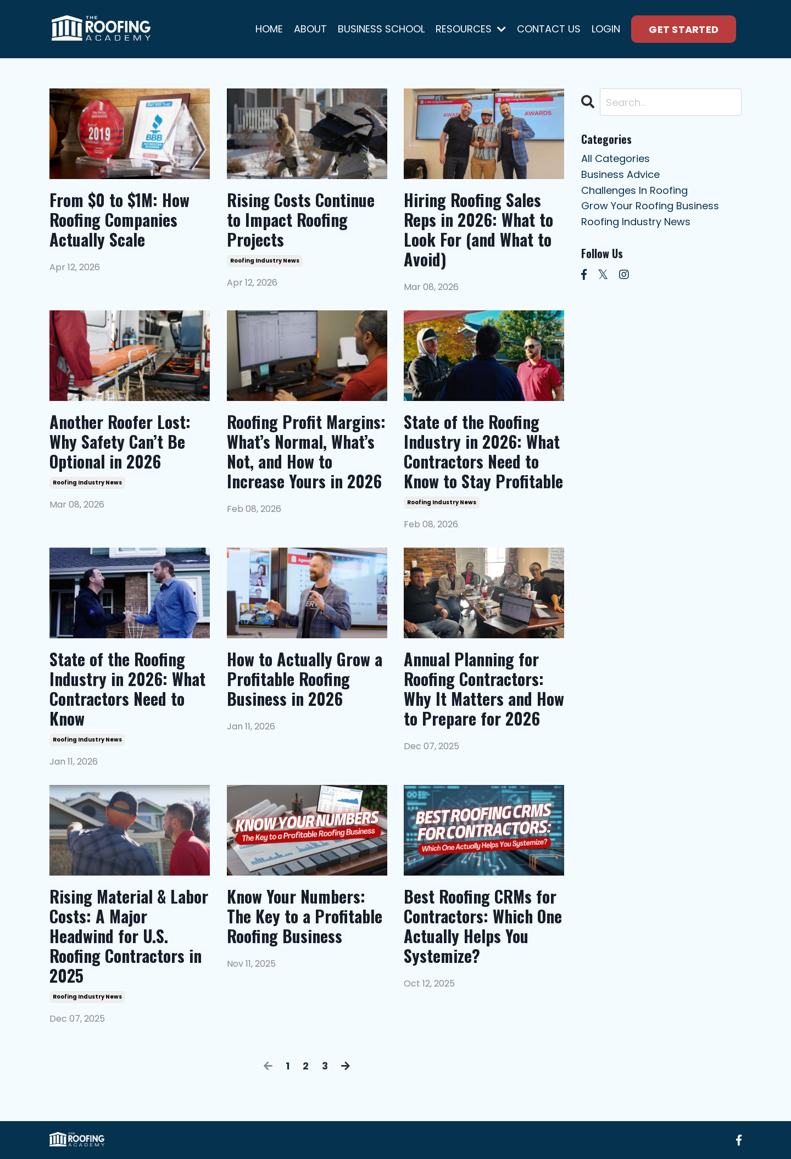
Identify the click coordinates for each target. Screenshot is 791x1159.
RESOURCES (471, 29)
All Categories (615, 158)
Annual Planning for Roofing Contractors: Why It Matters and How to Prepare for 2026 (484, 688)
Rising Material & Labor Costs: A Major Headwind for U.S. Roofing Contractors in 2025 (128, 936)
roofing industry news (264, 261)
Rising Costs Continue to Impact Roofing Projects (301, 219)
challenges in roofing (634, 190)
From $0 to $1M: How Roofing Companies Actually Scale (119, 219)
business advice (620, 174)
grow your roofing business (650, 206)
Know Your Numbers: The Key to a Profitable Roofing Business (304, 916)
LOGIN (606, 29)
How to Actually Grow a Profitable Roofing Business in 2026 (304, 679)
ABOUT (310, 29)
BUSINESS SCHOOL (381, 29)
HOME (269, 29)
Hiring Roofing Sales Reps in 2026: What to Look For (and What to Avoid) (478, 229)
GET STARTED (683, 29)
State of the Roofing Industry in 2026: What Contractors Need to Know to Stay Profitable (483, 451)
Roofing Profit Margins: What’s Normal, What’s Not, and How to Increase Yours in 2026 (306, 451)
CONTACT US (549, 29)
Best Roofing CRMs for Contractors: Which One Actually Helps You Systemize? (483, 926)
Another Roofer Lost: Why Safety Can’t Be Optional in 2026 (120, 441)
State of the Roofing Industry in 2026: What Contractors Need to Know (127, 688)
